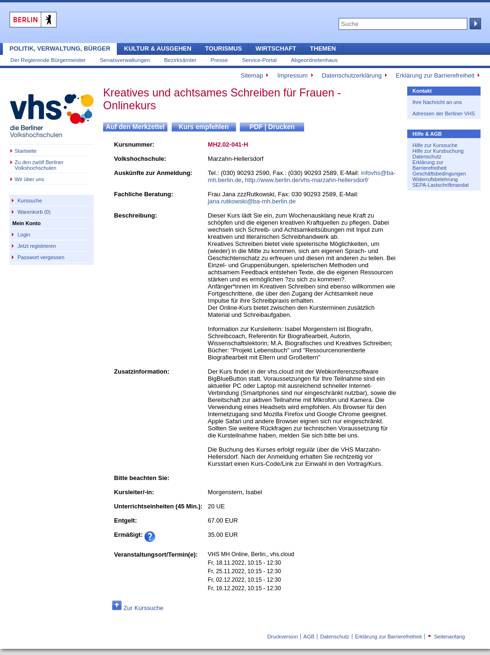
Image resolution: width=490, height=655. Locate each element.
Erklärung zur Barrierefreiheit (435, 75)
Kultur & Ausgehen (157, 48)
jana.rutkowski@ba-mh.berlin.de (252, 201)
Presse (219, 60)
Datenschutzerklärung (351, 75)
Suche (474, 23)
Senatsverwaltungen (125, 60)
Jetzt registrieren (37, 246)
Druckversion (282, 636)
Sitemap (252, 75)
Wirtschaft (275, 48)
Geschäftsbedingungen (439, 173)
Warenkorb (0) (34, 212)
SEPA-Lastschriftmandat (440, 185)
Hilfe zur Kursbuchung (438, 151)
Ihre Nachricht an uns (437, 102)
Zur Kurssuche (143, 607)
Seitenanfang (446, 636)
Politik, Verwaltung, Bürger (59, 48)
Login (24, 234)
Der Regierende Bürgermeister (48, 60)
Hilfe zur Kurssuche (434, 145)
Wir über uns (29, 179)
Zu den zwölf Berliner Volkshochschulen (39, 165)
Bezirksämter (180, 60)
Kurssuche (30, 200)
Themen (323, 48)
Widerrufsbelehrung (435, 179)
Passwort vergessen (41, 257)
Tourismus (223, 48)
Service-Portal (259, 60)
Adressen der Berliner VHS (443, 113)
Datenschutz (426, 156)
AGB (309, 636)
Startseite (25, 151)
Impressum (292, 75)
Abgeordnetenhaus (314, 60)
